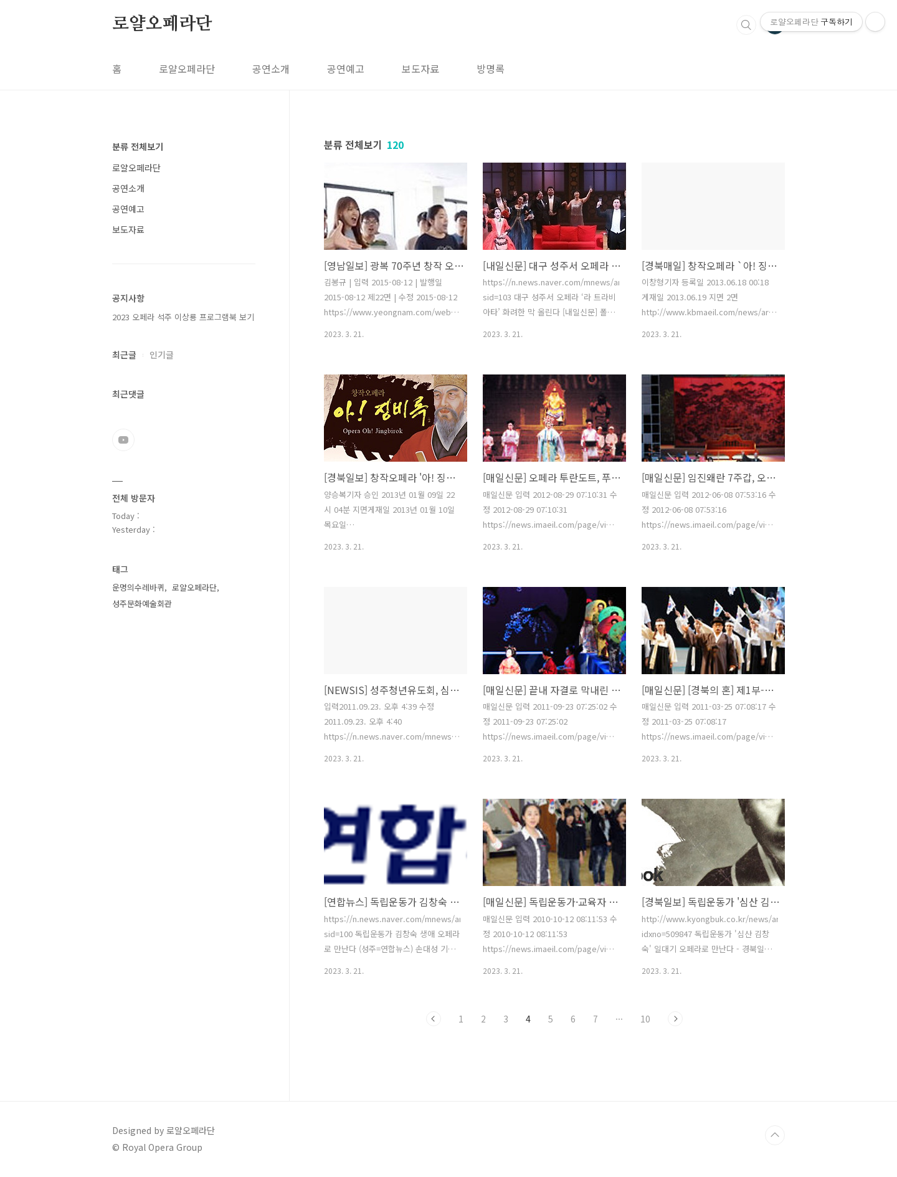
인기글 (162, 354)
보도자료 (420, 68)
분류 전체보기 (137, 146)
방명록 (491, 68)
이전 (433, 1018)
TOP (775, 1135)
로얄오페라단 (162, 24)
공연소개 (271, 68)
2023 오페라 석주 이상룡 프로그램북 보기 (183, 317)
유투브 (123, 440)
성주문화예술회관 (142, 603)
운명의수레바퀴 (138, 587)
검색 (746, 25)
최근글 (124, 354)
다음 (675, 1018)
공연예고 (345, 68)
